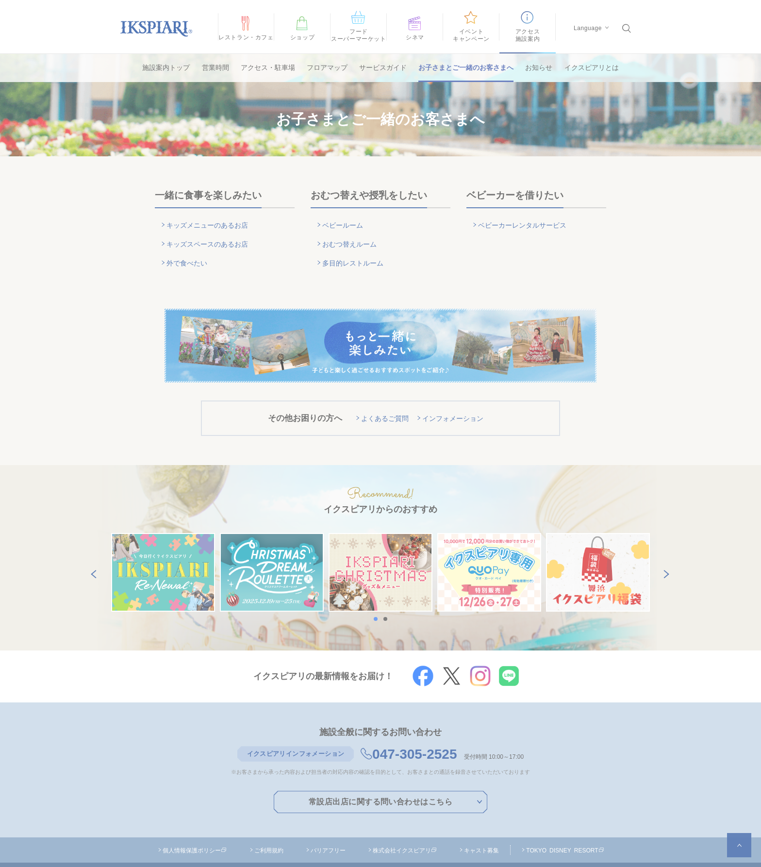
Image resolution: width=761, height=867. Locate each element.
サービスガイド (383, 67)
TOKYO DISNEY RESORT (565, 825)
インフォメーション (455, 396)
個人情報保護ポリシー (195, 825)
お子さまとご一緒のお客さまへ (465, 67)
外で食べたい (189, 246)
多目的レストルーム (355, 246)
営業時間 (215, 67)
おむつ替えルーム (352, 234)
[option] (163, 548)
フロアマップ (327, 67)
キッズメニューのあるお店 (210, 221)
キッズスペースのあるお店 (210, 234)
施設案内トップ (166, 67)
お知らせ (538, 67)
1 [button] (378, 594)
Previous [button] (92, 547)
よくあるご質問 (382, 396)
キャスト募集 (481, 825)
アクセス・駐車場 (268, 67)
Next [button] (664, 547)
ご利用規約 (268, 825)
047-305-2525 (409, 730)
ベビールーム (344, 221)
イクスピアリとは (591, 67)
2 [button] (388, 594)
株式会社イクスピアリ (405, 825)
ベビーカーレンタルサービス (526, 221)
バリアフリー (328, 825)
